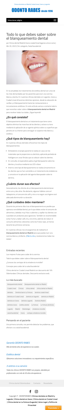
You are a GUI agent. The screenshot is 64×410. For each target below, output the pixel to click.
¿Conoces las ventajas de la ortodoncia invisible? (24, 262)
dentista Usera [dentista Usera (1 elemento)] (12, 305)
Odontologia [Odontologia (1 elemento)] (26, 309)
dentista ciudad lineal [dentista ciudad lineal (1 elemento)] (42, 292)
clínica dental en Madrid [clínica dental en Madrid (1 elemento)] (44, 288)
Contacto (36, 383)
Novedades (48, 383)
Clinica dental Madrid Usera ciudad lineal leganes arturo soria (32, 43)
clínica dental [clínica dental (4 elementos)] (30, 288)
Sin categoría (22, 46)
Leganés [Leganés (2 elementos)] (10, 309)
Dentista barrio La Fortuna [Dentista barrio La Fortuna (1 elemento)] (23, 292)
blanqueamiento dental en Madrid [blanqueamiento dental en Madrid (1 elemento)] (35, 284)
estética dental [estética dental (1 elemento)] (24, 305)
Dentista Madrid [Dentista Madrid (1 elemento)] (40, 300)
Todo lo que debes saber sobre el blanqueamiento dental (27, 258)
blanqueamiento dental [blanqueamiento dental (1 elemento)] (14, 284)
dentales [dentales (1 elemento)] (10, 292)
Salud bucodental (34, 46)
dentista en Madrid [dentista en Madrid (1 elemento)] (47, 296)
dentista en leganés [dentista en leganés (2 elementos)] (32, 296)
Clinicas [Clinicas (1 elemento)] (21, 288)
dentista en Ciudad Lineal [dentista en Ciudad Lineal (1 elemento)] (15, 296)
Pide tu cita (30, 236)
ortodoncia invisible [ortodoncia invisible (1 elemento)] (39, 309)
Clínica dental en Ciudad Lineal (45, 399)
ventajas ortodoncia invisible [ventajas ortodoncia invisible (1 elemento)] (36, 313)
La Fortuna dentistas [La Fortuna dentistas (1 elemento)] (47, 305)
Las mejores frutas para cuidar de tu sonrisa (23, 254)
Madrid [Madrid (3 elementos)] (17, 309)
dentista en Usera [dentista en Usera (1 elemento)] (13, 300)
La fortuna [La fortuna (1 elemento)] (34, 305)
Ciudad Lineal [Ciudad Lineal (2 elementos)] (11, 288)
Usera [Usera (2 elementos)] (23, 313)
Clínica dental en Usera (23, 399)
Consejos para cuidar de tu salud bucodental (22, 266)
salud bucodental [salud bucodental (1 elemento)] (12, 313)
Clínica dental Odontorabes (19, 383)
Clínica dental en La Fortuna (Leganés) (22, 402)
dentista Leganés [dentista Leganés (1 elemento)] (27, 300)
